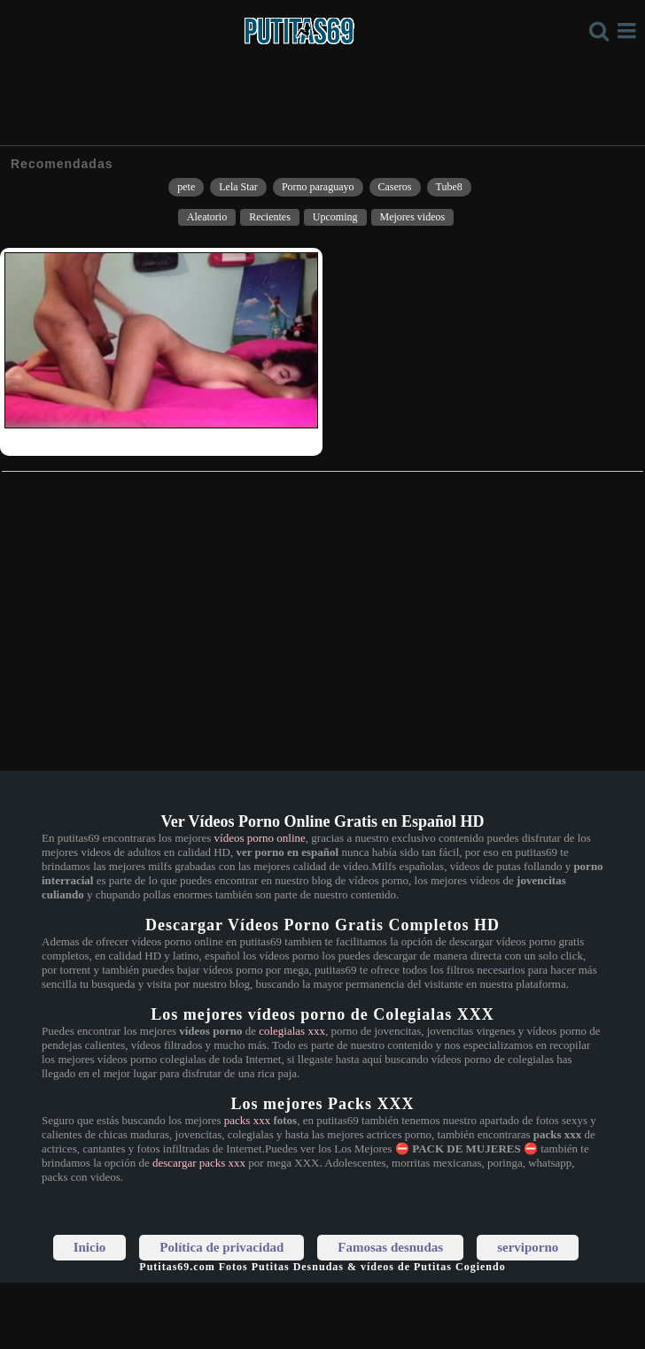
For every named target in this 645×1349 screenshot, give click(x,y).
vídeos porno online (260, 837)
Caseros (395, 187)
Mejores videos (413, 217)
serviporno (527, 1247)
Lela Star (238, 187)
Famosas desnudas (390, 1247)
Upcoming (335, 217)
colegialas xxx (292, 1030)
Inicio (90, 1247)
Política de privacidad (221, 1247)
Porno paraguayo (318, 187)
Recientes (270, 217)
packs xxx (247, 1120)
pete (186, 187)
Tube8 (449, 187)
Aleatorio (207, 217)
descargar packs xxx (198, 1162)
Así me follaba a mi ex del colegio (79, 440)
